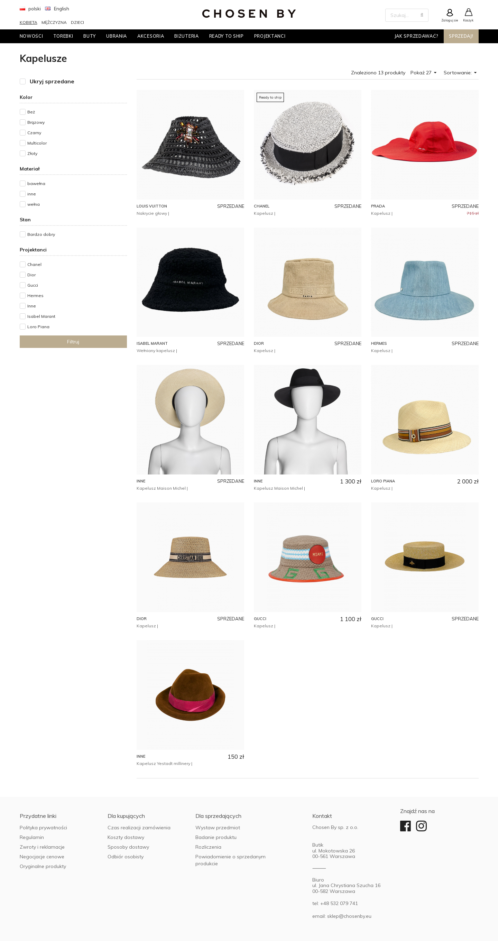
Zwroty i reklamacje (42, 847)
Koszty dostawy (126, 837)
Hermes (35, 295)
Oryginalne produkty (43, 866)
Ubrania (116, 36)
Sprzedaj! (461, 36)
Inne (31, 305)
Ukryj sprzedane (52, 81)
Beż (31, 111)
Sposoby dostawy (128, 847)
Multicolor (37, 143)
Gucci (32, 285)
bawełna (36, 183)
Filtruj (73, 342)
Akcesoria (150, 36)
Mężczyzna (54, 22)
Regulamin (32, 837)
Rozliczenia (208, 847)
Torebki (63, 36)
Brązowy (36, 122)
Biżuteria (186, 36)
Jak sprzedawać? (417, 36)
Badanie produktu (216, 837)
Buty (89, 36)
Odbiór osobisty (126, 857)
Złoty (32, 153)
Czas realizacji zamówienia (139, 827)
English (57, 8)
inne (31, 193)
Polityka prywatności (43, 827)
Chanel (34, 264)
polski (30, 8)
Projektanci (270, 36)
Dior (31, 274)
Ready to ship (226, 36)
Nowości (31, 36)
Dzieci (77, 22)
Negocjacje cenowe (42, 857)
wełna (33, 204)
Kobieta (28, 22)
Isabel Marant (41, 316)
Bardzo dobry (41, 234)
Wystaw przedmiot (217, 827)
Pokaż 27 (423, 73)
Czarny (34, 132)
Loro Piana (38, 326)
